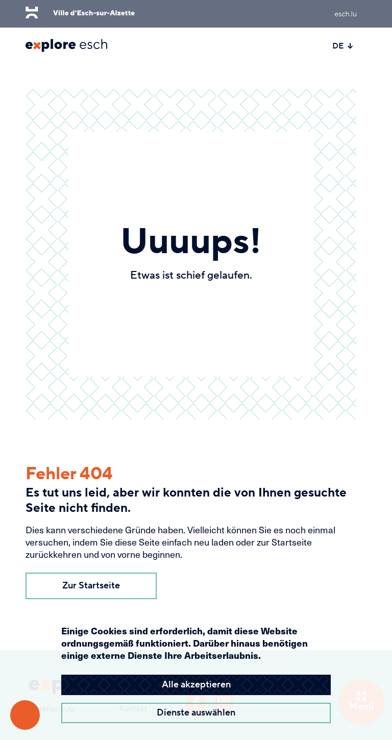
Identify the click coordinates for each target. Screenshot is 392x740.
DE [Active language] (343, 46)
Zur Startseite (91, 585)
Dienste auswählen (196, 713)
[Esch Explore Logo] (66, 45)
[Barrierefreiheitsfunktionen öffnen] (25, 715)
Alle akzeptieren (196, 684)
